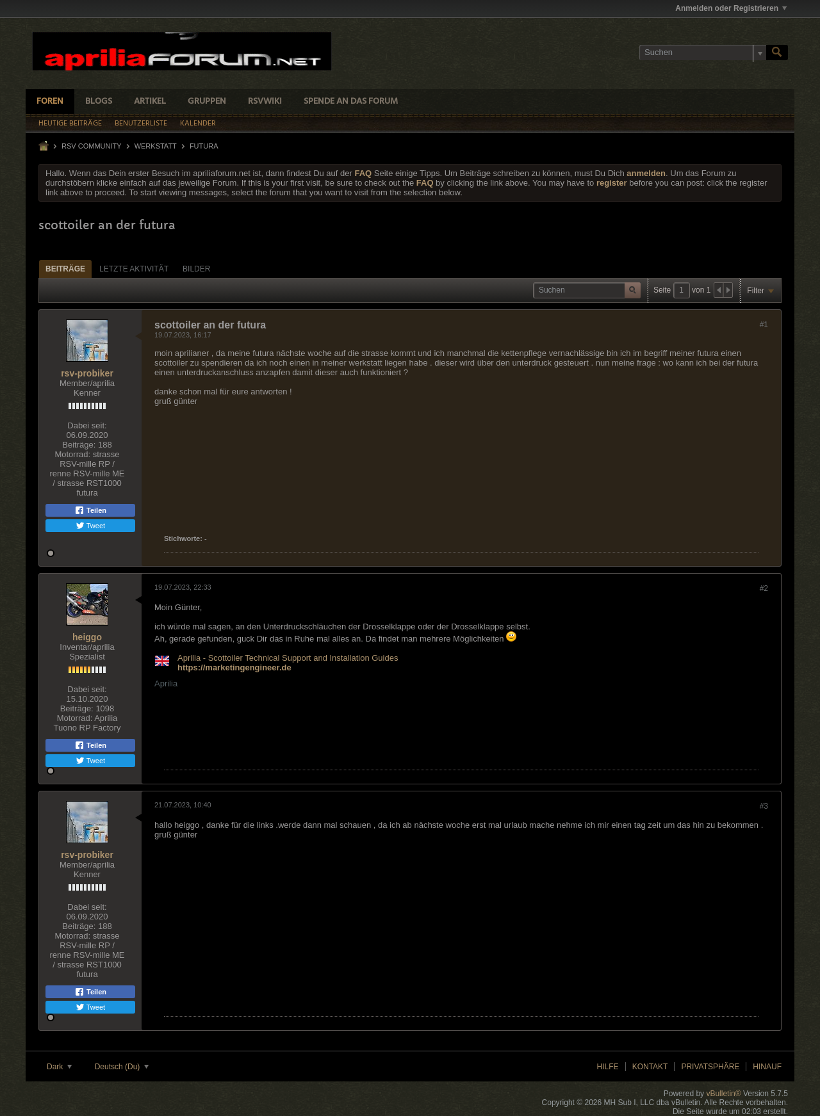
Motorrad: (72, 454)
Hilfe (608, 1066)
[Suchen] (702, 52)
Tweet (90, 525)
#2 (764, 588)
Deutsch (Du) (122, 1066)
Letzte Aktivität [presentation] (133, 268)
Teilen (90, 510)
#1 (764, 324)
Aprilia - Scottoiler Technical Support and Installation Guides (287, 658)
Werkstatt (156, 146)
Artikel (150, 101)
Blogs (98, 101)
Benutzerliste (141, 123)
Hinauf (767, 1066)
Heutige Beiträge (70, 123)
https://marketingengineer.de (234, 667)
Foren (50, 101)
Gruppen (207, 101)
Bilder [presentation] (196, 268)
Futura (204, 146)
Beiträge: (78, 444)
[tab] (65, 268)
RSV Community (92, 146)
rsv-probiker (87, 373)
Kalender (198, 123)
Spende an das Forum (351, 101)
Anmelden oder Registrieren (731, 8)
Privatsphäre (710, 1066)
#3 (764, 806)
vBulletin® (723, 1093)
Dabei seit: (86, 425)
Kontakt (650, 1066)
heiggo (87, 637)
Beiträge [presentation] (65, 268)
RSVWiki (265, 101)
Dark (59, 1066)
